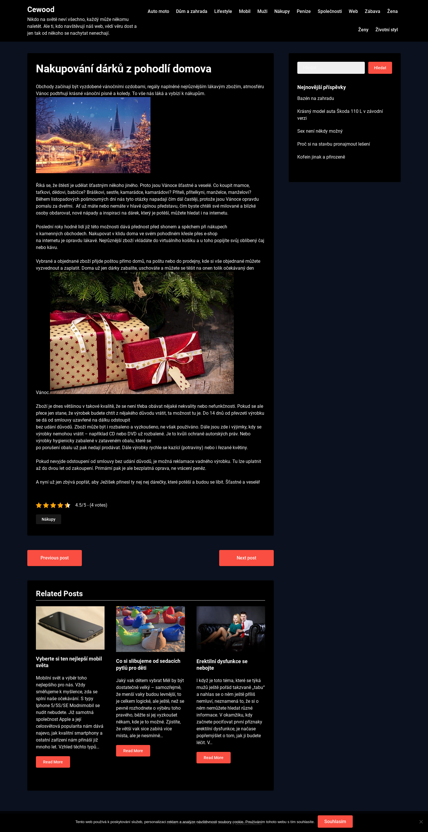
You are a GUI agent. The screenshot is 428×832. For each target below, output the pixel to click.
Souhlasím (335, 821)
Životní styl (386, 29)
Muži (262, 11)
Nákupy (282, 11)
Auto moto (158, 11)
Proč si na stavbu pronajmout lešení (333, 144)
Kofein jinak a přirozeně (321, 157)
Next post (246, 558)
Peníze (304, 11)
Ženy (363, 29)
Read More (53, 762)
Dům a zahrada (191, 11)
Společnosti (330, 11)
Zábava (372, 11)
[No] (421, 822)
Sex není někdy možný (320, 131)
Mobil (244, 11)
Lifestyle (223, 11)
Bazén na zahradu (315, 98)
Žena (392, 11)
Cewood (41, 9)
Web (353, 11)
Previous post (55, 558)
